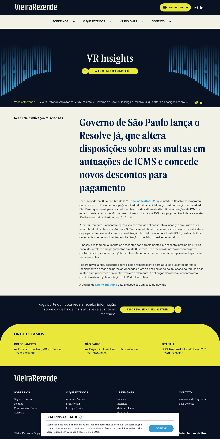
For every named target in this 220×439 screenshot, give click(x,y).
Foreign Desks (74, 408)
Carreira (19, 412)
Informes (122, 403)
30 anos (18, 403)
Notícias (121, 399)
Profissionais (73, 403)
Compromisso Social (25, 408)
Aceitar (161, 428)
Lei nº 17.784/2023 (144, 201)
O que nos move (23, 399)
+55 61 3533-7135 (172, 353)
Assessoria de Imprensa (192, 399)
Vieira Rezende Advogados (56, 102)
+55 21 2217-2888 (25, 353)
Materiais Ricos (125, 408)
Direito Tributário (106, 285)
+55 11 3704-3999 (96, 353)
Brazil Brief (123, 412)
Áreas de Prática (75, 399)
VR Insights (84, 102)
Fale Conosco (186, 403)
